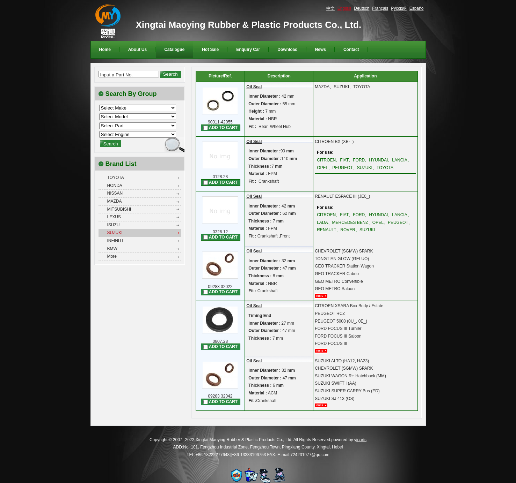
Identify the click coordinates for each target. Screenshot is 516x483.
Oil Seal (254, 86)
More (112, 256)
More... (323, 296)
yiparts (360, 439)
